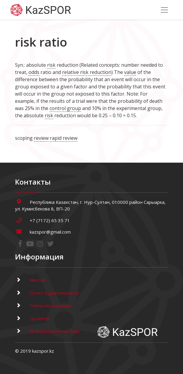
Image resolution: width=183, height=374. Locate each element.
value (130, 72)
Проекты (32, 318)
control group (65, 108)
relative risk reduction (86, 72)
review (41, 138)
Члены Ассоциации (43, 305)
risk (51, 65)
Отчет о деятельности (47, 293)
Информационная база (47, 331)
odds (33, 72)
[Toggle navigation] (164, 10)
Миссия (30, 280)
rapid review (63, 138)
